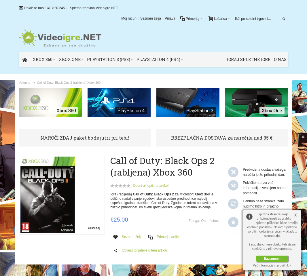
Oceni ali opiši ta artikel (150, 186)
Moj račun (129, 18)
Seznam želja (150, 18)
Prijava (170, 18)
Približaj (94, 228)
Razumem (272, 258)
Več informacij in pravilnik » (272, 265)
